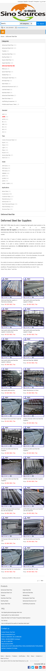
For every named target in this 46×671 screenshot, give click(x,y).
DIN (3, 124)
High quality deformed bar (8, 390)
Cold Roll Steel (7, 89)
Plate (3, 150)
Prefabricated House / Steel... (10, 104)
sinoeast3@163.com (22, 27)
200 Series (5, 165)
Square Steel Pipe (8, 60)
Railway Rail (5, 201)
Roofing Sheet (7, 57)
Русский (31, 1)
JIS (3, 132)
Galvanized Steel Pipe (9, 45)
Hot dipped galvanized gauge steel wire (11, 612)
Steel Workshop (6, 206)
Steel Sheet (6, 83)
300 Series (5, 168)
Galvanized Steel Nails (9, 95)
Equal (3, 142)
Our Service (4, 620)
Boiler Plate (5, 191)
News (32, 656)
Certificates (22, 656)
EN (3, 127)
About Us (8, 656)
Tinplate (5, 51)
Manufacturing (6, 199)
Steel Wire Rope (7, 98)
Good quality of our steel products (10, 615)
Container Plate (6, 196)
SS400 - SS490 (6, 183)
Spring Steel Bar (6, 155)
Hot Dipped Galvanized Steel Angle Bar (11, 418)
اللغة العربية (42, 1)
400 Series (5, 170)
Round (3, 152)
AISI (3, 114)
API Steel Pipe (7, 80)
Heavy (3, 145)
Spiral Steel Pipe (7, 71)
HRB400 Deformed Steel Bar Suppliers (33, 479)
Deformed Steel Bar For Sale (30, 569)
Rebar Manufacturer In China (30, 390)
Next (42, 580)
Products (14, 656)
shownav (3, 32)
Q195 (3, 175)
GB (3, 129)
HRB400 (4, 173)
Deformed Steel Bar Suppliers (9, 229)
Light (3, 147)
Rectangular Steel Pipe (9, 77)
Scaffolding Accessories (9, 101)
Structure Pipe (5, 209)
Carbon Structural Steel (8, 140)
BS (2, 121)
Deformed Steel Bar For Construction (10, 569)
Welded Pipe (6, 74)
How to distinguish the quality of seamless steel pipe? (15, 623)
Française (36, 1)
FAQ (28, 656)
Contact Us (39, 656)
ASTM (3, 119)
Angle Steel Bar (7, 63)
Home (2, 656)
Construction (5, 194)
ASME (3, 116)
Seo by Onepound (34, 661)
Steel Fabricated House (8, 204)
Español (26, 1)
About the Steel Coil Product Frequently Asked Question (15, 617)
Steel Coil (4, 157)
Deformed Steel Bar (11, 36)
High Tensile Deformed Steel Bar (31, 539)
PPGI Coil (5, 68)
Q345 (3, 180)
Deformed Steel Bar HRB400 (30, 360)
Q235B (4, 178)
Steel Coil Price (5, 658)
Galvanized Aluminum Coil (10, 86)
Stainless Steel (7, 92)
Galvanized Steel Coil (9, 48)
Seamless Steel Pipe (9, 54)
